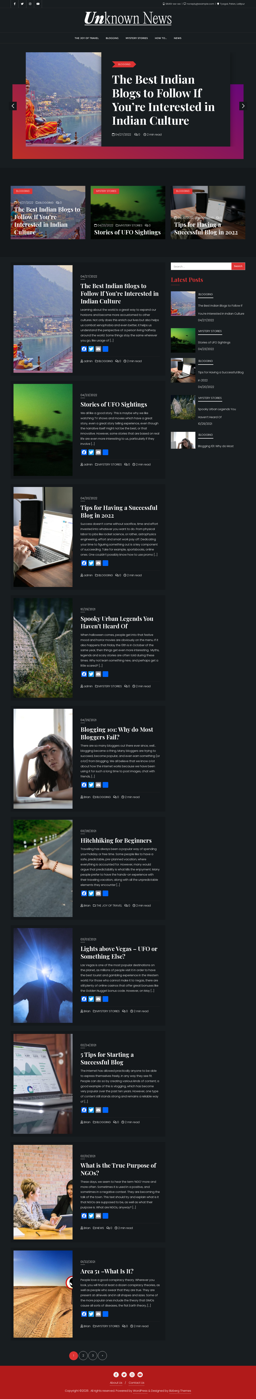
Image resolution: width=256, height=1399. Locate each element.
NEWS (98, 1228)
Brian (85, 797)
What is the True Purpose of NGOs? (118, 1169)
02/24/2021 (88, 1045)
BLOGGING (124, 64)
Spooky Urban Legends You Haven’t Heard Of (117, 622)
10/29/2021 (88, 609)
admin (87, 361)
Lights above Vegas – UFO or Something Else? (119, 952)
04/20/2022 (183, 218)
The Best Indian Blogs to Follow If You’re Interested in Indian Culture (163, 99)
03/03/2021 (88, 939)
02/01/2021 (88, 1156)
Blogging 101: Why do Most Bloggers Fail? (117, 733)
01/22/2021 (88, 1262)
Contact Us (136, 1383)
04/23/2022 (103, 225)
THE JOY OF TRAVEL (107, 905)
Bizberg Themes (180, 1391)
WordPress (140, 1391)
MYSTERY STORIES (106, 191)
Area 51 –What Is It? (107, 1271)
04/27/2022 (122, 135)
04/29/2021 (89, 720)
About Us (116, 1383)
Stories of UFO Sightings (127, 232)
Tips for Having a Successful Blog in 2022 (206, 228)
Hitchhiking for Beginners (116, 840)
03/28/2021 (88, 831)
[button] (243, 106)
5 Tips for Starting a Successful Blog (107, 1058)
